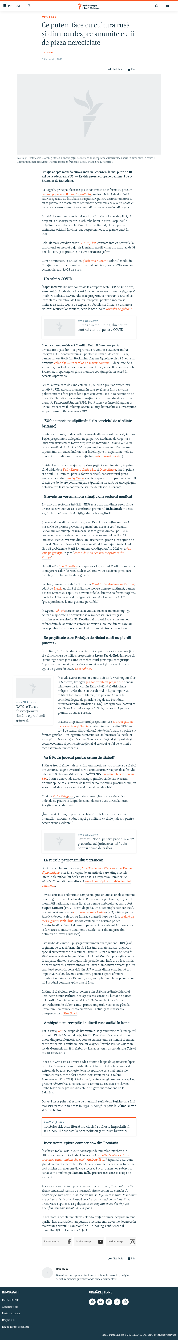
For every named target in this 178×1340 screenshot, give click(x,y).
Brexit (58, 588)
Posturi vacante (11, 1313)
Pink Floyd (70, 1013)
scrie (83, 669)
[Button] (115, 69)
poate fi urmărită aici (107, 456)
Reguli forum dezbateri (15, 1326)
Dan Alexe (48, 52)
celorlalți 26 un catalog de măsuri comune (82, 363)
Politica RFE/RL (11, 1300)
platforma (95, 261)
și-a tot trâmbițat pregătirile (104, 682)
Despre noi (8, 1320)
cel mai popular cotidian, (66, 194)
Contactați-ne (10, 1307)
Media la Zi (49, 17)
